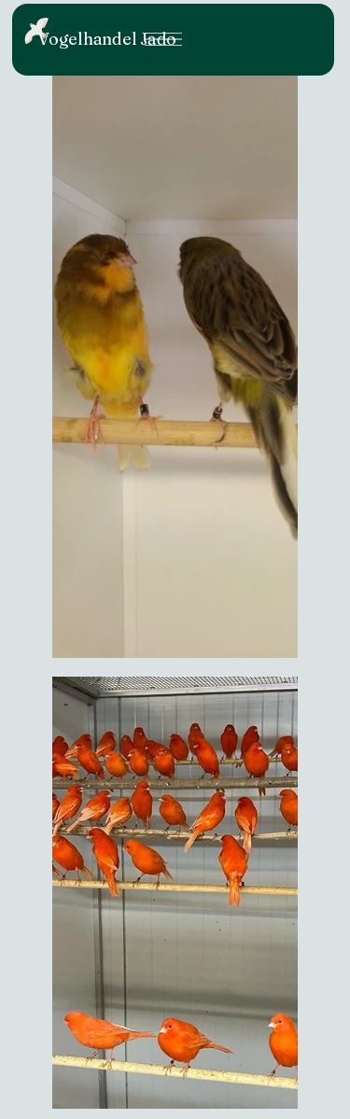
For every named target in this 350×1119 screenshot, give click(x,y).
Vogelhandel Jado (106, 38)
